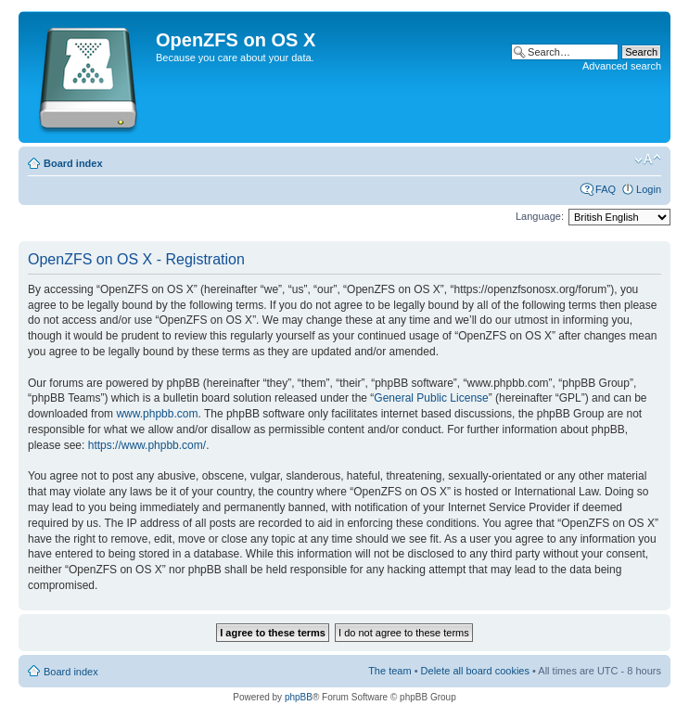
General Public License (431, 397)
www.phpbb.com (157, 413)
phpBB (299, 697)
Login (648, 189)
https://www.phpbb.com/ (147, 445)
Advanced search (621, 65)
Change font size (647, 159)
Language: (540, 216)
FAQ (605, 189)
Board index (73, 163)
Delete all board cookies (475, 670)
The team (389, 670)
